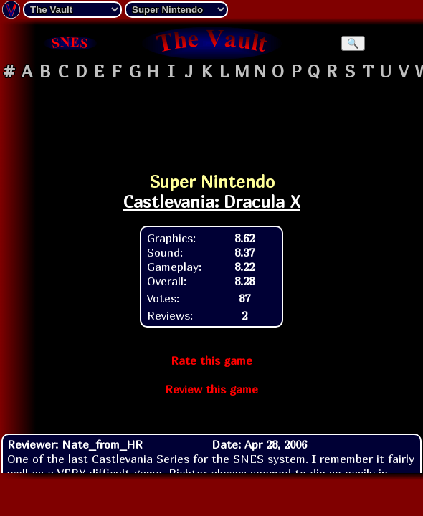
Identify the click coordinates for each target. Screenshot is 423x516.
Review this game (211, 389)
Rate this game (211, 360)
